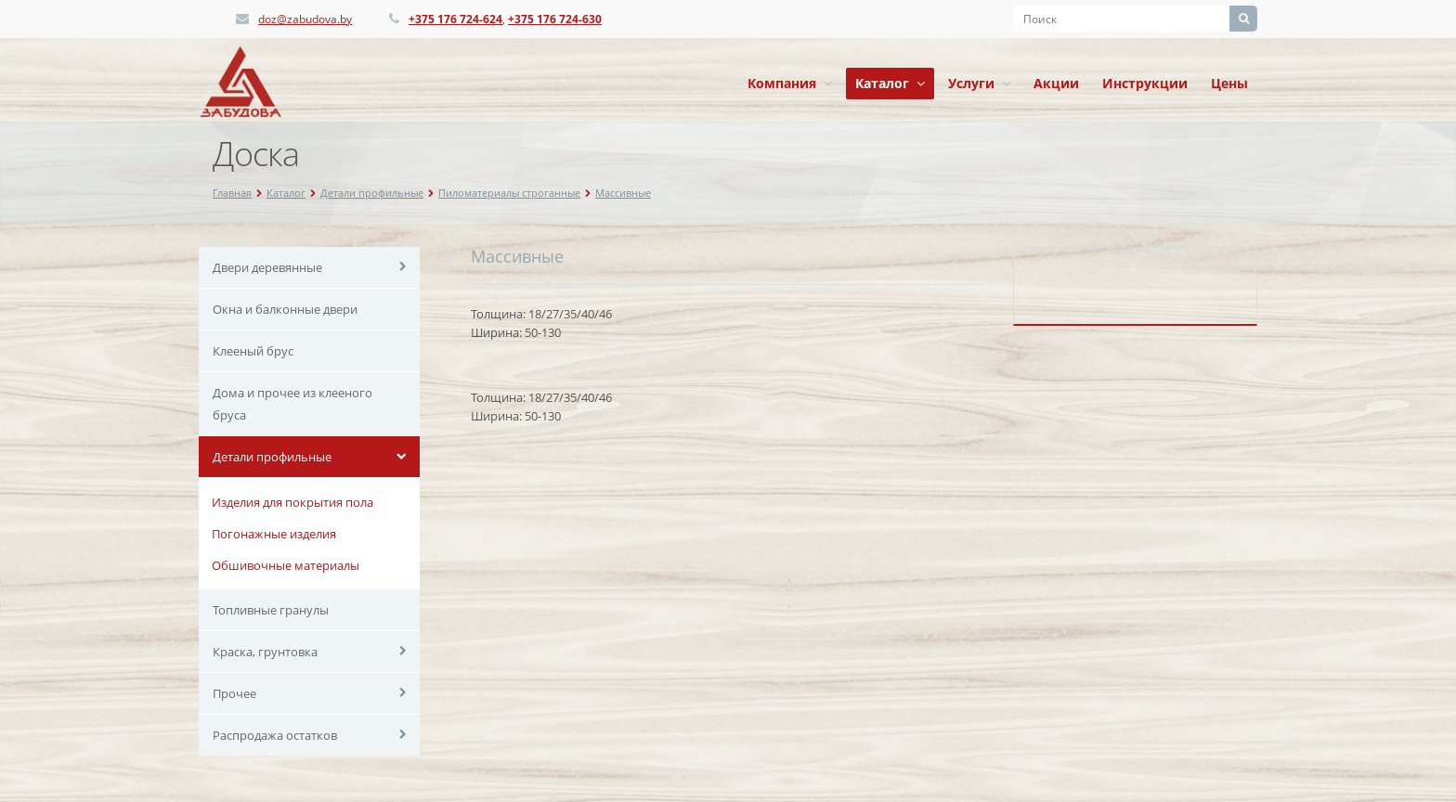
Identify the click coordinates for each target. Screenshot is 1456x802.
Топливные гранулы (271, 610)
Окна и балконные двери (285, 309)
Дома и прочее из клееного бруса (292, 403)
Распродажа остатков (275, 735)
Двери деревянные (267, 267)
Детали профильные (371, 193)
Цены (1229, 83)
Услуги (979, 83)
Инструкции (1145, 83)
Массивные (623, 193)
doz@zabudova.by (305, 19)
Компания (790, 83)
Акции (1056, 83)
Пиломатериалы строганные (509, 193)
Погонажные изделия (274, 533)
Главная (232, 193)
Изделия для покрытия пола (292, 502)
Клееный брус (253, 351)
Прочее (234, 693)
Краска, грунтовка (265, 651)
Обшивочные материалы (285, 565)
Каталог (890, 83)
